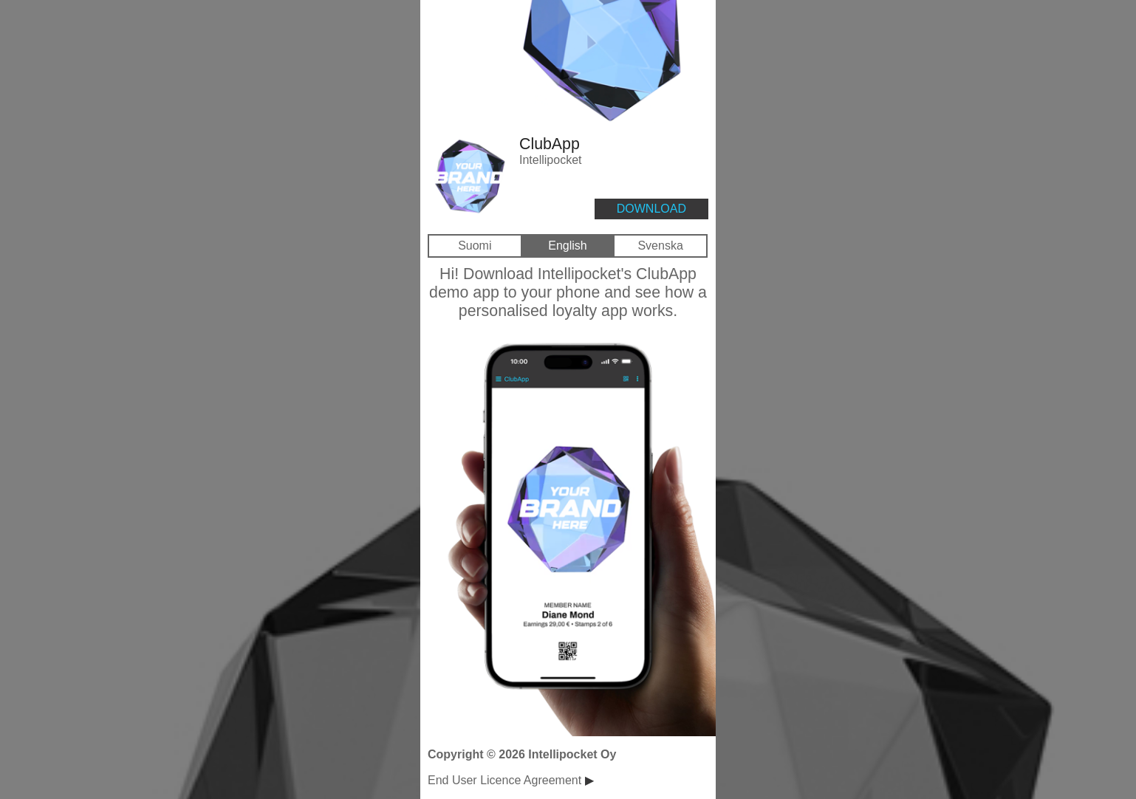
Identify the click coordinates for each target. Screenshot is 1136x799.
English (567, 245)
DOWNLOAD (651, 208)
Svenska (659, 245)
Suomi (474, 245)
